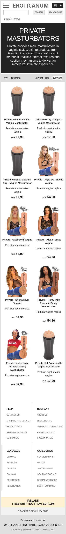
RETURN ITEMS (14, 426)
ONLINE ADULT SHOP (16, 525)
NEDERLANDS (14, 486)
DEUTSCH (12, 468)
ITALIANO (11, 474)
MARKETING (12, 438)
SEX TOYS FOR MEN (47, 474)
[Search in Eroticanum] (16, 12)
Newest (57, 77)
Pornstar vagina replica (48, 188)
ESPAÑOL (11, 457)
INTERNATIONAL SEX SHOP (46, 525)
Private (16, 18)
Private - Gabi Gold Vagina (17, 239)
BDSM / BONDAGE (46, 486)
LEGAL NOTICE (44, 421)
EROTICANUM (31, 5)
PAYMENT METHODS (16, 432)
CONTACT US (13, 415)
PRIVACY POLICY (45, 432)
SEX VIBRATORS (45, 457)
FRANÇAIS (12, 462)
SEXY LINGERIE (45, 468)
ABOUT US (42, 415)
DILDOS (41, 462)
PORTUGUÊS (13, 480)
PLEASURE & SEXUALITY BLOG (33, 511)
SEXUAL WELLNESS (47, 480)
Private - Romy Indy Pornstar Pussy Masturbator (49, 303)
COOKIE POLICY (45, 438)
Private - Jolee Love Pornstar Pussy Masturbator (17, 366)
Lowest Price (42, 77)
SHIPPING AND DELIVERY (19, 421)
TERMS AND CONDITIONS (49, 426)
